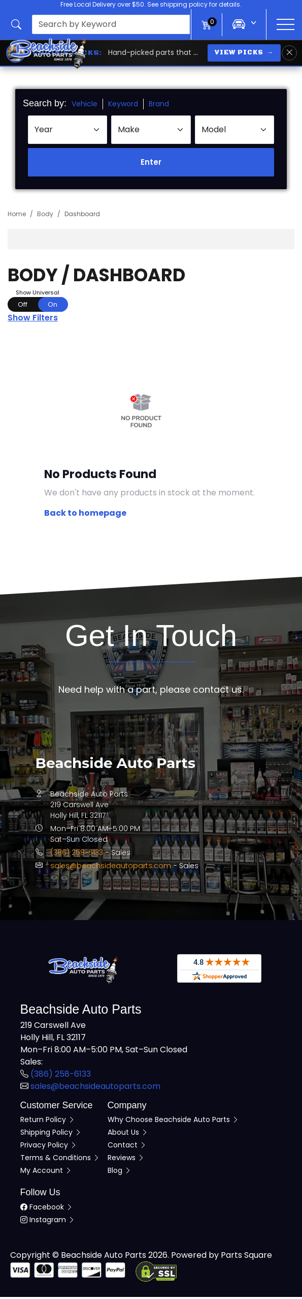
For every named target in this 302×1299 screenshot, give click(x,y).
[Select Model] (234, 131)
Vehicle (84, 106)
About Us (128, 1134)
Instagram (47, 1222)
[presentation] (111, 24)
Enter (151, 164)
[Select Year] (67, 131)
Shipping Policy (51, 1134)
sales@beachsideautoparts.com (110, 868)
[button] (101, 24)
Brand (159, 106)
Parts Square (246, 1257)
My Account (46, 1172)
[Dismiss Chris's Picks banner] (289, 53)
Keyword (123, 106)
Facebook (46, 1209)
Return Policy (47, 1121)
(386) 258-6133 (76, 854)
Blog (119, 1172)
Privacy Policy (48, 1147)
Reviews (126, 1160)
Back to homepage (85, 515)
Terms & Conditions (60, 1160)
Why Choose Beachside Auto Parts (173, 1121)
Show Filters (33, 320)
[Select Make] (150, 131)
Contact (127, 1147)
